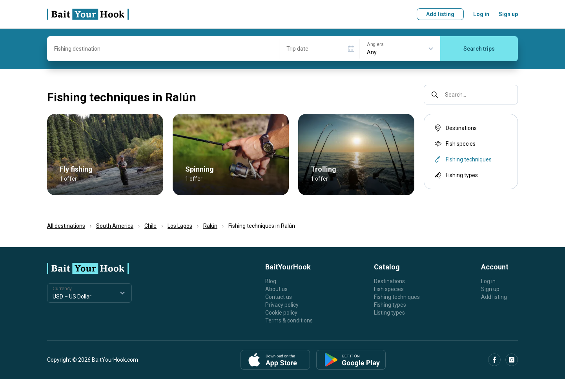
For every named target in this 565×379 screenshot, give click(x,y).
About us (276, 289)
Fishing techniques (397, 297)
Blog (270, 281)
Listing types (389, 312)
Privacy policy (282, 305)
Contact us (278, 297)
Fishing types (455, 175)
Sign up (508, 14)
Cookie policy (281, 312)
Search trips (479, 49)
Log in (481, 14)
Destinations (455, 128)
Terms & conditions (289, 320)
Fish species (454, 143)
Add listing (440, 14)
